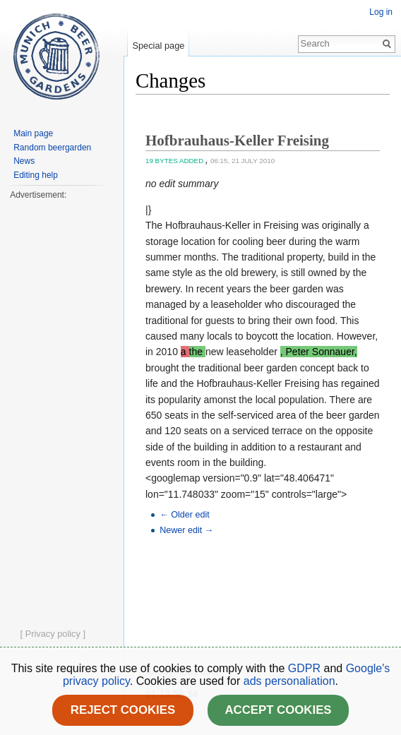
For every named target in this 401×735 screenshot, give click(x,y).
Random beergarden (52, 148)
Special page (158, 45)
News (24, 161)
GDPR (306, 668)
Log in (381, 12)
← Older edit (185, 515)
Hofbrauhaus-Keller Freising (237, 140)
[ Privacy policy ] (52, 633)
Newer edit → (186, 530)
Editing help (35, 175)
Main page (33, 133)
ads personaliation (289, 681)
